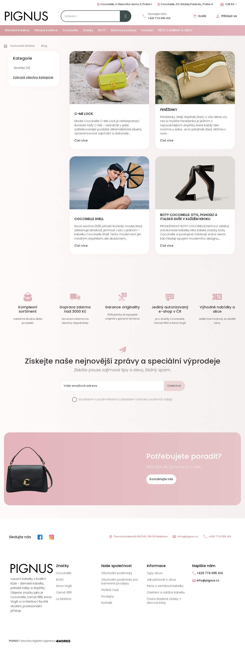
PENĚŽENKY (168, 109)
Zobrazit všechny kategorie (33, 77)
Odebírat (174, 386)
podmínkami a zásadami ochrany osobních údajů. (135, 399)
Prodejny (107, 596)
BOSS (60, 580)
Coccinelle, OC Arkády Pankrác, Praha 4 (185, 4)
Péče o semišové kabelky (165, 586)
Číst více (81, 141)
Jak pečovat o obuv (161, 580)
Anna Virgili (64, 586)
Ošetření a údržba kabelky (166, 592)
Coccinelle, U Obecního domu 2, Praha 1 (124, 4)
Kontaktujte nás (161, 479)
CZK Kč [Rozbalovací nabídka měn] (229, 4)
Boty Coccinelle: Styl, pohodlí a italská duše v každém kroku (188, 217)
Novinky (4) (22, 68)
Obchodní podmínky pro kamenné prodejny (119, 582)
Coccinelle (63, 573)
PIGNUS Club (110, 590)
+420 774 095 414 (159, 18)
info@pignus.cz (185, 537)
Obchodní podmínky (116, 573)
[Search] (96, 16)
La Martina (63, 599)
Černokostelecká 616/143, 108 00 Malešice (138, 537)
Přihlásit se (226, 16)
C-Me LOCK (83, 113)
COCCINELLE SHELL (89, 219)
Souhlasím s (126, 399)
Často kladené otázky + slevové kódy (164, 601)
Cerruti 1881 (64, 592)
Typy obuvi (155, 573)
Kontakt (106, 603)
